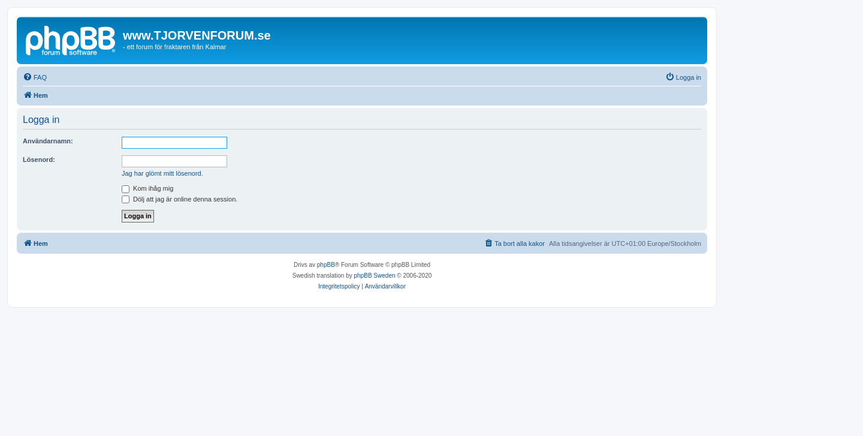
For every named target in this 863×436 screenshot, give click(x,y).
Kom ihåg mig (147, 188)
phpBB (326, 264)
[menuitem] (35, 77)
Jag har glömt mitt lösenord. (162, 173)
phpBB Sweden (375, 275)
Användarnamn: (48, 141)
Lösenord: (39, 159)
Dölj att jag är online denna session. (179, 199)
